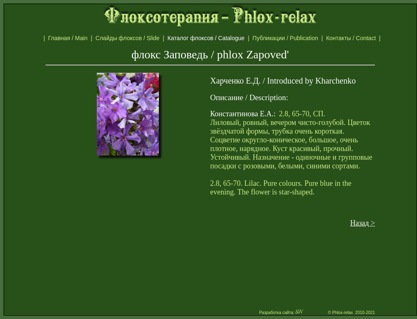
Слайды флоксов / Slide (129, 38)
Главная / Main (69, 38)
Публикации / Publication (286, 38)
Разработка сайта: (281, 312)
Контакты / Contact (359, 38)
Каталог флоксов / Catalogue (210, 38)
